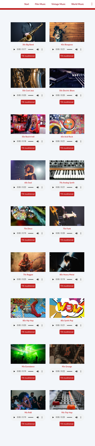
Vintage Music (58, 4)
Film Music (40, 4)
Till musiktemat (28, 56)
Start (26, 4)
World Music (77, 4)
